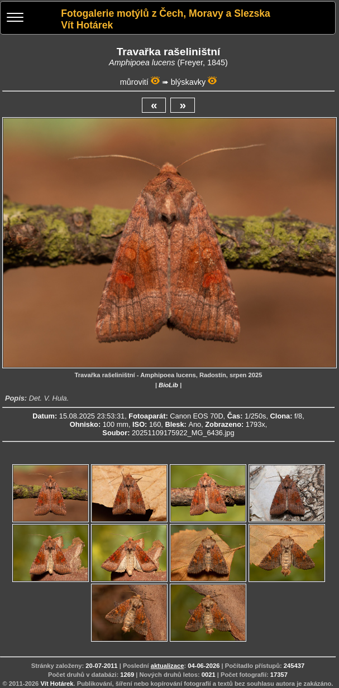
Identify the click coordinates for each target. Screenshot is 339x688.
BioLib (168, 385)
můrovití (134, 82)
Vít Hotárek (56, 683)
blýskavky (188, 82)
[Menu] (15, 18)
